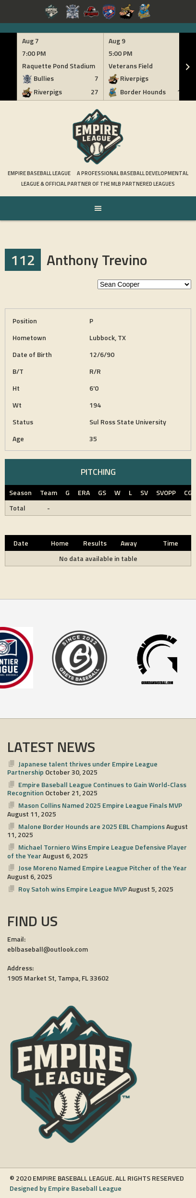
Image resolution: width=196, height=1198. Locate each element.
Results (95, 543)
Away (129, 543)
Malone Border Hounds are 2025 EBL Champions (91, 826)
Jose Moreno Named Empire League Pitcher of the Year (102, 868)
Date (20, 543)
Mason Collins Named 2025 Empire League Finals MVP (100, 805)
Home (60, 543)
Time (170, 543)
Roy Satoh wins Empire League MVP (72, 889)
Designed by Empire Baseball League (66, 1188)
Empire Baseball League (39, 173)
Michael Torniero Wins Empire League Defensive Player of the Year (97, 851)
